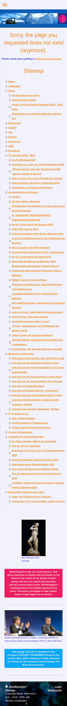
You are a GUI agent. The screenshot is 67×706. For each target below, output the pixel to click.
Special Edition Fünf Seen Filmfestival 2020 (35, 183)
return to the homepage (48, 58)
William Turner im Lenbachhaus (29, 280)
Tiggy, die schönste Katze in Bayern (31, 496)
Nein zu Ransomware (23, 418)
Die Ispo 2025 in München (26, 201)
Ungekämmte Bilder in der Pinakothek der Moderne (35, 296)
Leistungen (14, 86)
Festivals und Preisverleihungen (26, 436)
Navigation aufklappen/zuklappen (33, 5)
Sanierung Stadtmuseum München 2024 (34, 261)
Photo (11, 90)
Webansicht (55, 690)
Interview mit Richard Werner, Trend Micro (35, 390)
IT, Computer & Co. (18, 413)
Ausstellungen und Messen (23, 192)
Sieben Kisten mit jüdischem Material (32, 335)
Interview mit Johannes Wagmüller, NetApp (35, 409)
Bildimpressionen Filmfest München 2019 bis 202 (36, 116)
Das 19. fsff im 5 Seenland (26, 446)
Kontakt (12, 137)
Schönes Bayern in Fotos (26, 95)
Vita (10, 132)
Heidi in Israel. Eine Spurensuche (30, 316)
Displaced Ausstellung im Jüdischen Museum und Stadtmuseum (37, 286)
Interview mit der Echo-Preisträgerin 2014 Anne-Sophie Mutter (38, 369)
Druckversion (15, 686)
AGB (10, 146)
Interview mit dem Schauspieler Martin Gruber (37, 395)
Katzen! (16, 197)
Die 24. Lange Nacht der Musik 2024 (31, 257)
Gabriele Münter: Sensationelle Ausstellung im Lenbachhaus (37, 342)
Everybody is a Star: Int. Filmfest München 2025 (38, 164)
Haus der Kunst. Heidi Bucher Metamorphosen (37, 312)
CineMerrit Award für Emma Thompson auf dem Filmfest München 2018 (38, 485)
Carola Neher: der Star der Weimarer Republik (37, 349)
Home (11, 81)
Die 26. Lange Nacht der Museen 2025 (32, 224)
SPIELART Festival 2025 (25, 229)
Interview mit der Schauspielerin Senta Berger (37, 381)
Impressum (14, 141)
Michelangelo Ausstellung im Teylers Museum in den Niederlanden (38, 208)
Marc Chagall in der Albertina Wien (31, 247)
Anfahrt (12, 127)
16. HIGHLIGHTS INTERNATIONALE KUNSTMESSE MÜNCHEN (31, 217)
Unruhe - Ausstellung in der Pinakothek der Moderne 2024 (35, 328)
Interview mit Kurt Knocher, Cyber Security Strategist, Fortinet (35, 402)
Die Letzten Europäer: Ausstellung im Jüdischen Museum (38, 305)
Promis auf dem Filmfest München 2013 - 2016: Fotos (37, 107)
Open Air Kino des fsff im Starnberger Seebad (37, 178)
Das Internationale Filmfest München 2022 (35, 459)
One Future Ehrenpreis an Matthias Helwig (35, 469)
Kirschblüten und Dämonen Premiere (32, 187)
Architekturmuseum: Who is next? (31, 321)
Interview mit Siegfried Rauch (28, 386)
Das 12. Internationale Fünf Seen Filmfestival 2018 (36, 476)
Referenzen (14, 123)
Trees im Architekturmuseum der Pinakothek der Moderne (38, 240)
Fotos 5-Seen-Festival (24, 100)
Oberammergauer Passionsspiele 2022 (33, 464)
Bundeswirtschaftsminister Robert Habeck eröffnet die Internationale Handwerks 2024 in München (37, 271)
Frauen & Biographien (20, 432)
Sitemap (10, 690)
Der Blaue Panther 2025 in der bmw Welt (34, 441)
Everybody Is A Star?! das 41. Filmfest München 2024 (38, 453)
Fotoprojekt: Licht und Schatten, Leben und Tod (38, 501)
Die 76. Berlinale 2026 (24, 160)
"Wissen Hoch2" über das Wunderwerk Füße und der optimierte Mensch (36, 171)
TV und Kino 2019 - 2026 (21, 155)
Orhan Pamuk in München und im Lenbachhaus (38, 252)
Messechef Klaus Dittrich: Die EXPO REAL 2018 (38, 358)
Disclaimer (14, 150)
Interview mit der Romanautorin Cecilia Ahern (37, 376)
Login (58, 686)
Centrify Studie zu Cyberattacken (30, 423)
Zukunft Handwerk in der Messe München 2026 (37, 233)
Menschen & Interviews (21, 353)
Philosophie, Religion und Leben (26, 492)
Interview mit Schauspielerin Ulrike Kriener (35, 363)
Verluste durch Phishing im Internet (31, 427)
